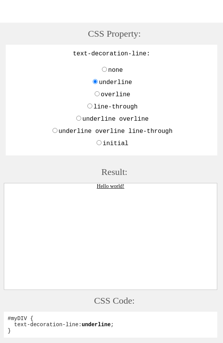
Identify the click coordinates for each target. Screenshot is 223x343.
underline (115, 82)
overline (115, 94)
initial (115, 143)
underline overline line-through (116, 131)
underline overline (115, 119)
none (115, 70)
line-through (115, 107)
